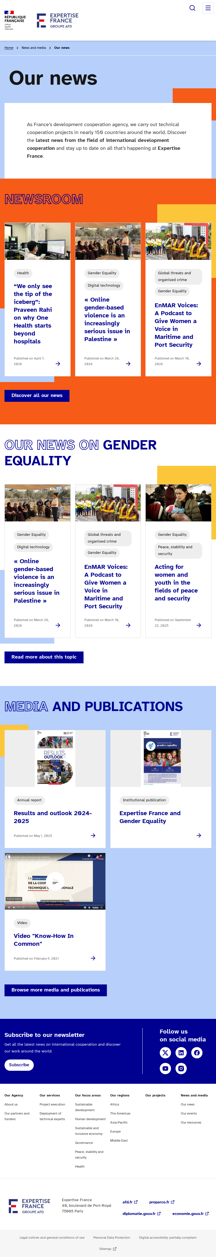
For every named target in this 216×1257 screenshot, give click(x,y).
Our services (50, 1095)
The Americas (120, 1113)
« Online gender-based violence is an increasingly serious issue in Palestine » (107, 320)
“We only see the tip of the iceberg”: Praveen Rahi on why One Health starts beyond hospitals (33, 314)
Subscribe (19, 1065)
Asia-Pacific (119, 1122)
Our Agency (13, 1095)
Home (8, 48)
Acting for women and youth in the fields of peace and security (176, 583)
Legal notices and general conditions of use (52, 1238)
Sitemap (105, 1249)
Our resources (191, 1122)
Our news (188, 1104)
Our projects (155, 1095)
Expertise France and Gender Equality (150, 817)
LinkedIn (181, 1052)
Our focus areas (88, 1095)
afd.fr (127, 1202)
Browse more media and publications (56, 990)
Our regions (119, 1095)
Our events (189, 1113)
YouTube (165, 1068)
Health (80, 1166)
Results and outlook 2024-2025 (53, 817)
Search (192, 8)
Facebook (196, 1052)
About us (11, 1104)
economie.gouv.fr (188, 1214)
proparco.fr (159, 1202)
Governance (84, 1143)
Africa (114, 1104)
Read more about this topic (44, 657)
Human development (90, 1119)
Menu (208, 8)
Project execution (52, 1104)
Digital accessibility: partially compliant (168, 1238)
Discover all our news (37, 395)
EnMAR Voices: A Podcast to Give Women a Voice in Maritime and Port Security (176, 325)
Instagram (181, 1068)
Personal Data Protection (111, 1238)
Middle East (119, 1140)
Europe (115, 1131)
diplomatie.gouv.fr (139, 1214)
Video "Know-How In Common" (44, 940)
